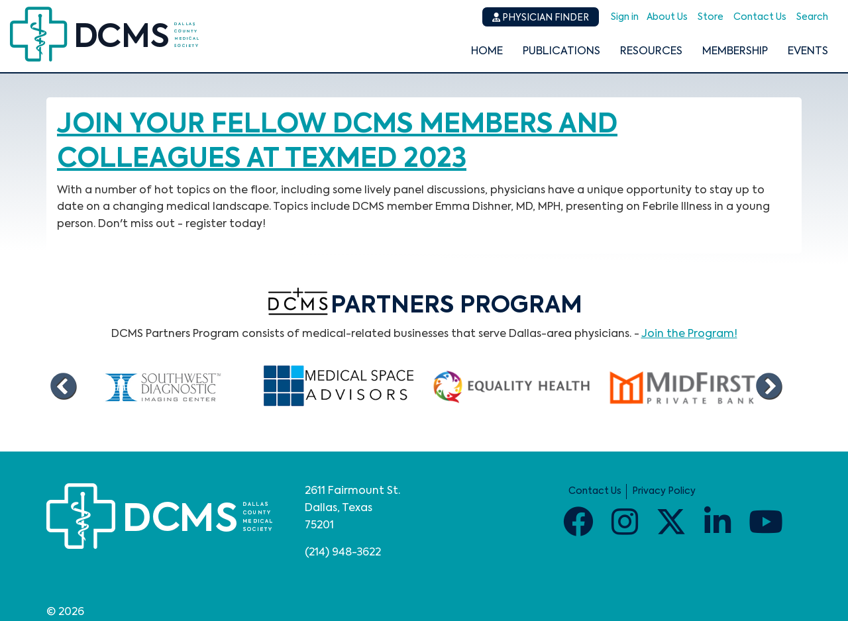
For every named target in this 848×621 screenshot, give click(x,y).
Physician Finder (540, 18)
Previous (63, 386)
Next (768, 386)
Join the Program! (689, 334)
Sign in (625, 17)
